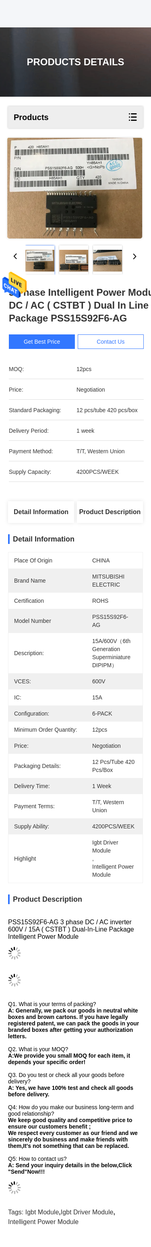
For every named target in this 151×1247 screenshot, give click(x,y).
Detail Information (41, 511)
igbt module (42, 1212)
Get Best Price (45, 341)
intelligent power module (43, 1221)
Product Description (110, 511)
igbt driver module (87, 1212)
